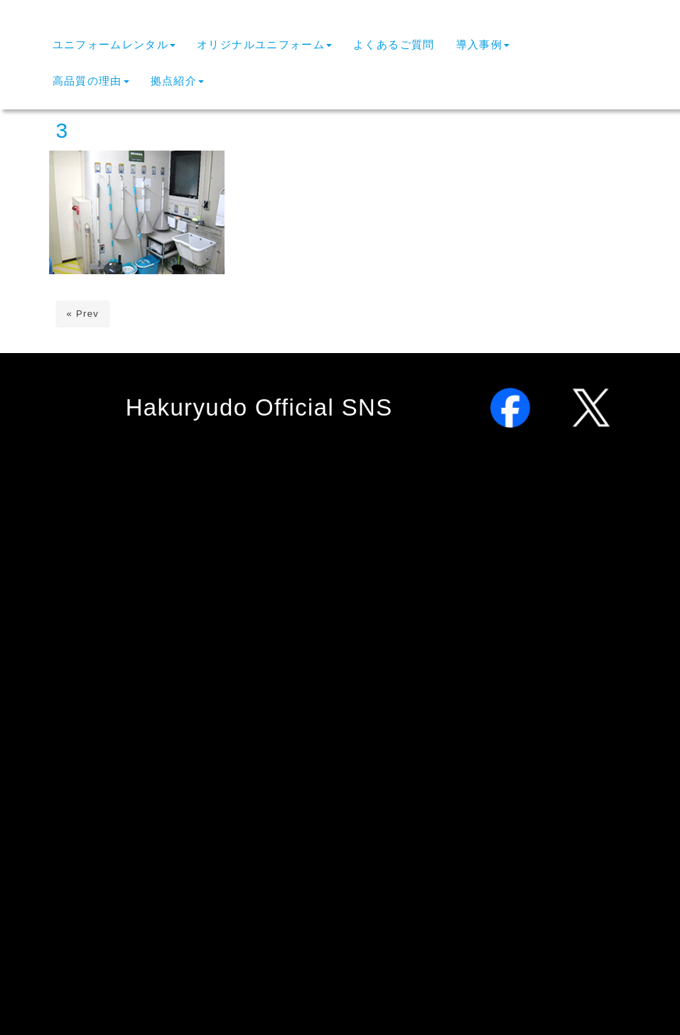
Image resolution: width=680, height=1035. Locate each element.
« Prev (83, 313)
